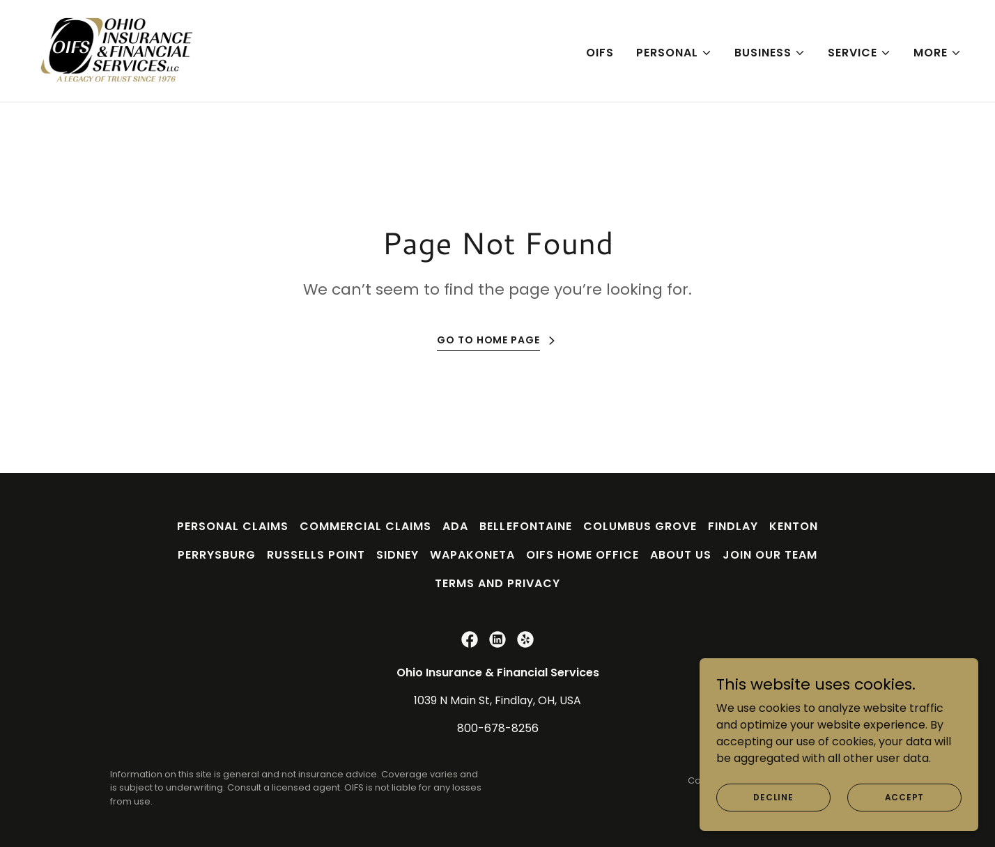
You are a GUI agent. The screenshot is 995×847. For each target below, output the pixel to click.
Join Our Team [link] (770, 555)
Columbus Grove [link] (640, 526)
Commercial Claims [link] (365, 526)
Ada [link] (455, 526)
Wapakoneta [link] (472, 555)
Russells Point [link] (316, 555)
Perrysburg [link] (217, 555)
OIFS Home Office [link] (582, 555)
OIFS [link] (600, 53)
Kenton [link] (793, 526)
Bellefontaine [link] (525, 526)
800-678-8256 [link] (498, 728)
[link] (117, 50)
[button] (674, 53)
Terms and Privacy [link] (497, 583)
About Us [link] (680, 555)
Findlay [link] (733, 526)
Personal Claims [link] (232, 526)
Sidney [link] (397, 555)
